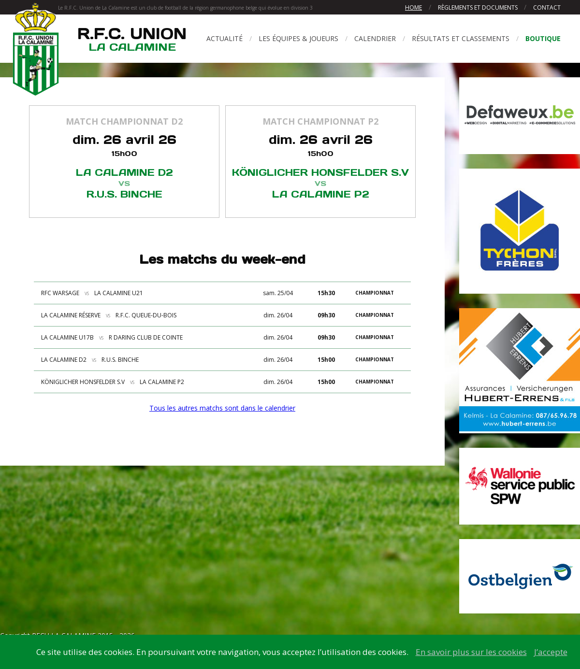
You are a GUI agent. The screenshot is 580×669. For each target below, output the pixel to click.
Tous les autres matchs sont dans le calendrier (222, 408)
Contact (547, 7)
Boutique (543, 38)
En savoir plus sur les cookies (471, 651)
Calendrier (375, 38)
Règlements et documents (478, 7)
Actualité (224, 38)
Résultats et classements (460, 38)
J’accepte (550, 651)
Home (413, 7)
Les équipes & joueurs (298, 38)
